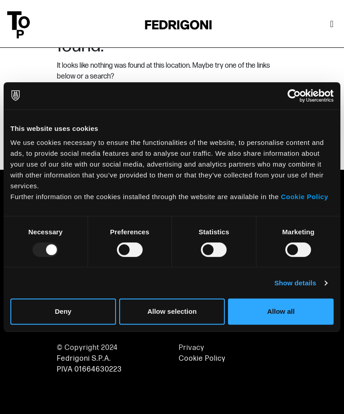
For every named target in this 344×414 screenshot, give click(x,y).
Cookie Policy (304, 196)
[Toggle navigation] (332, 24)
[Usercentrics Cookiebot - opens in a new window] (294, 95)
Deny (63, 311)
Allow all (281, 311)
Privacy (192, 348)
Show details (295, 283)
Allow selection (171, 311)
